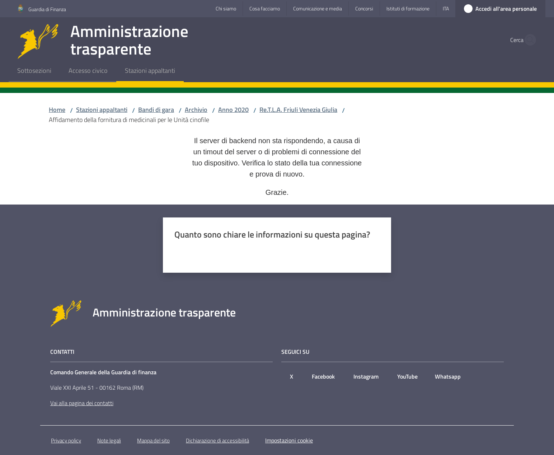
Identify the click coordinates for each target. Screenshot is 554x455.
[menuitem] (34, 71)
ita (446, 8)
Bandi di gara (156, 109)
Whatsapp (448, 376)
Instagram (366, 376)
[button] (528, 39)
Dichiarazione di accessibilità (217, 440)
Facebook (323, 376)
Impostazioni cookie (289, 440)
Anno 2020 (233, 109)
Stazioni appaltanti (101, 109)
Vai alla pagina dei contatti (81, 403)
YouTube (407, 376)
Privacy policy (66, 440)
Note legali (109, 440)
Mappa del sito (153, 440)
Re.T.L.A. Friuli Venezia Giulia (298, 109)
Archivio (196, 109)
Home (57, 109)
